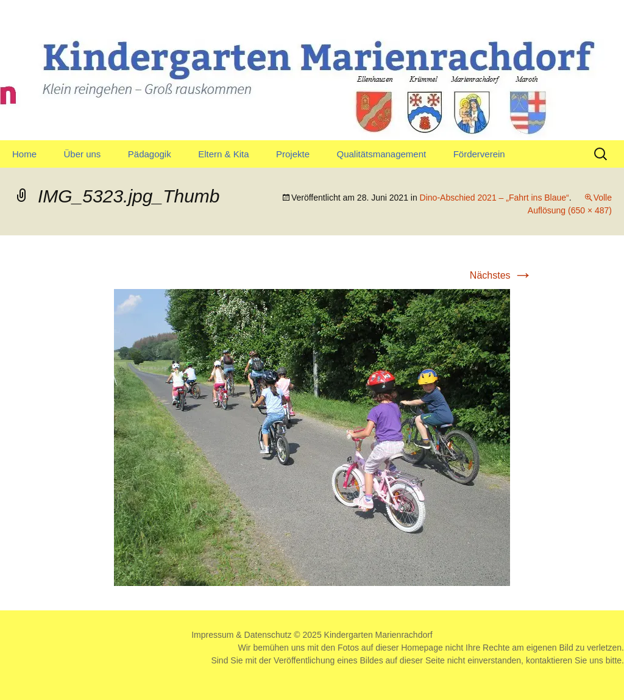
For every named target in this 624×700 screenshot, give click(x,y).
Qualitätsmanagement (381, 154)
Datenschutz (268, 635)
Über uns (82, 154)
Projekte (293, 154)
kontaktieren (549, 660)
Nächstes (501, 275)
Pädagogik (149, 154)
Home (24, 154)
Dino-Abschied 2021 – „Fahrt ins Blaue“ (494, 197)
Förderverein (479, 154)
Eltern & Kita (223, 154)
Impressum (212, 635)
